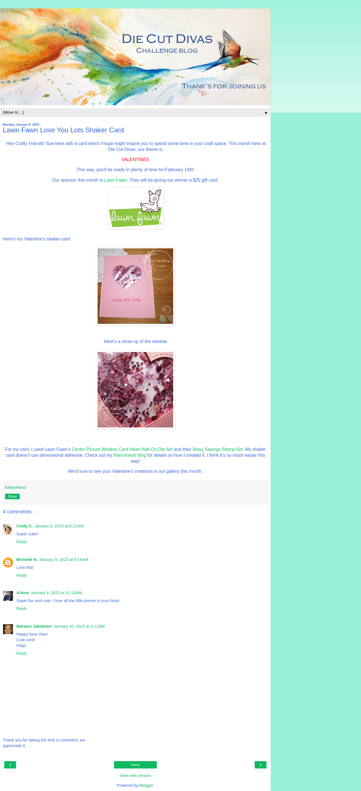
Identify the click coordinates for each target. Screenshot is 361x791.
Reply (21, 542)
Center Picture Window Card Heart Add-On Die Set (122, 449)
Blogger (146, 785)
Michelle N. (27, 559)
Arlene (22, 593)
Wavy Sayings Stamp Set (218, 449)
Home (135, 765)
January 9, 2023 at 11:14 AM (56, 593)
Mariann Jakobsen (34, 626)
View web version (135, 775)
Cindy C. (24, 526)
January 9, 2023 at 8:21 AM (58, 526)
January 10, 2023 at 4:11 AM (79, 626)
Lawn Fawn (115, 180)
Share (12, 496)
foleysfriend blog (130, 455)
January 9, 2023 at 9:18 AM (63, 559)
